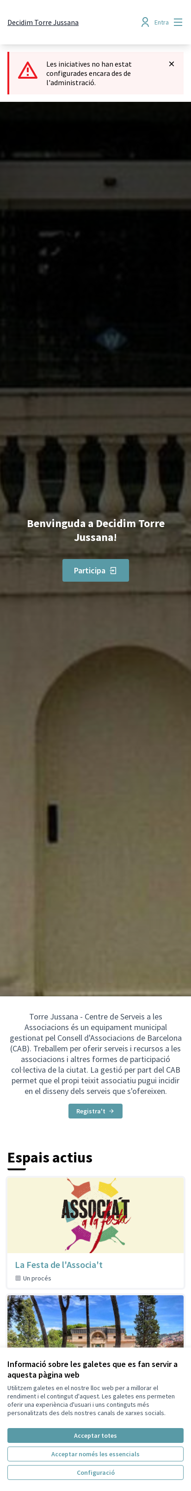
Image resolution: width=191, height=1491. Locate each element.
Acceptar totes (95, 1435)
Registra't (95, 1111)
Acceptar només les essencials (95, 1454)
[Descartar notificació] (171, 63)
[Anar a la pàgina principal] (43, 22)
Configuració (96, 1472)
